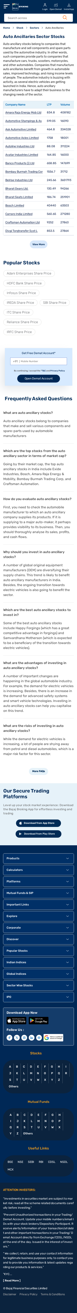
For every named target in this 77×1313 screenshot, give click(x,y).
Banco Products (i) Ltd (19, 163)
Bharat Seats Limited (19, 197)
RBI (41, 1162)
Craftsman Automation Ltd (22, 222)
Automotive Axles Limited (22, 138)
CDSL (51, 1162)
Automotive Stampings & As (23, 121)
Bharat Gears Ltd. (16, 188)
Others (13, 1086)
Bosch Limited (14, 205)
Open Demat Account (39, 378)
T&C (44, 371)
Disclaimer (9, 1294)
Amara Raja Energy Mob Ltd (23, 112)
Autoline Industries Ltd (19, 146)
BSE (10, 1162)
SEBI (31, 1162)
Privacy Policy (57, 371)
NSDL (64, 1162)
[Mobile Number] (38, 361)
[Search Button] (65, 17)
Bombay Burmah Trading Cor (24, 171)
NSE (20, 1162)
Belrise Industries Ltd (18, 180)
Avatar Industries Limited (21, 155)
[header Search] (36, 18)
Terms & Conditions (53, 1294)
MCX (11, 1169)
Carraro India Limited (18, 214)
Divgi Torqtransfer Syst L (21, 231)
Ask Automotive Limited (20, 129)
